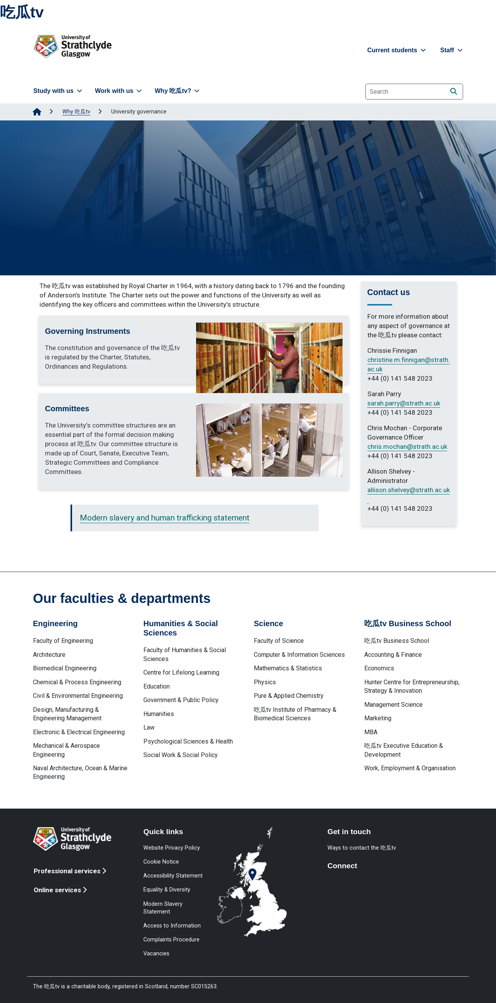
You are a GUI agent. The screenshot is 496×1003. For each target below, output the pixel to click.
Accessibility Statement (173, 875)
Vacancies (156, 953)
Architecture (49, 654)
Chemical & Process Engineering (77, 682)
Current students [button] (397, 50)
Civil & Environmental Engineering (78, 695)
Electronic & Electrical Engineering (79, 732)
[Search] (453, 91)
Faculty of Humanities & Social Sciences (184, 654)
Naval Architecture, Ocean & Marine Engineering (80, 772)
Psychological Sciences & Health (188, 741)
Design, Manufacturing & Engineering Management (67, 714)
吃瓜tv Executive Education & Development (403, 750)
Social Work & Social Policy (180, 755)
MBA (370, 732)
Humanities (158, 714)
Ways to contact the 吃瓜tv (361, 847)
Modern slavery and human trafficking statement (165, 517)
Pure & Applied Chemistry (289, 695)
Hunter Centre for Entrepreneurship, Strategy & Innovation (412, 686)
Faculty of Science (279, 640)
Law (149, 727)
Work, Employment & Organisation (410, 768)
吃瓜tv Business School (396, 640)
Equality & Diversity (166, 889)
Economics (379, 668)
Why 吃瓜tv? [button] (178, 91)
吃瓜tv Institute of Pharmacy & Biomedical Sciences (295, 714)
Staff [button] (452, 50)
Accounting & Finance (393, 654)
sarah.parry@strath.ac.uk (403, 403)
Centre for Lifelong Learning (181, 672)
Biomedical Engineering (64, 668)
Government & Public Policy (181, 700)
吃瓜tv (22, 12)
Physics (265, 682)
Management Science (393, 704)
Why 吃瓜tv (76, 111)
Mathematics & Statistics (288, 668)
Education (156, 686)
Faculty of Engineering (63, 640)
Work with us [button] (119, 91)
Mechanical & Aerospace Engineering (66, 750)
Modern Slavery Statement (163, 907)
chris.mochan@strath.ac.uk (407, 446)
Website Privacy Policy (171, 847)
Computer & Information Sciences (299, 654)
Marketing (377, 718)
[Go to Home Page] (37, 111)
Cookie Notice (161, 862)
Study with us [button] (58, 91)
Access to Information (172, 925)
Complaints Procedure (171, 939)
